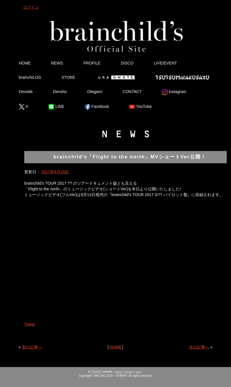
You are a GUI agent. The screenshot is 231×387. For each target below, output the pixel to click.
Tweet (29, 324)
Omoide (26, 91)
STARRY (96, 371)
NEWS (57, 63)
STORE (68, 77)
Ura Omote (115, 77)
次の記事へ (199, 347)
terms (118, 371)
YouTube (140, 107)
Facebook (97, 107)
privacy (128, 371)
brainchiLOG (30, 77)
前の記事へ (32, 347)
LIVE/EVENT (165, 63)
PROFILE (91, 63)
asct (138, 371)
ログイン (31, 7)
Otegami (94, 91)
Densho (60, 91)
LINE (56, 107)
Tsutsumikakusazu (182, 77)
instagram (174, 92)
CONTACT (132, 91)
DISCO (127, 63)
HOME (25, 63)
